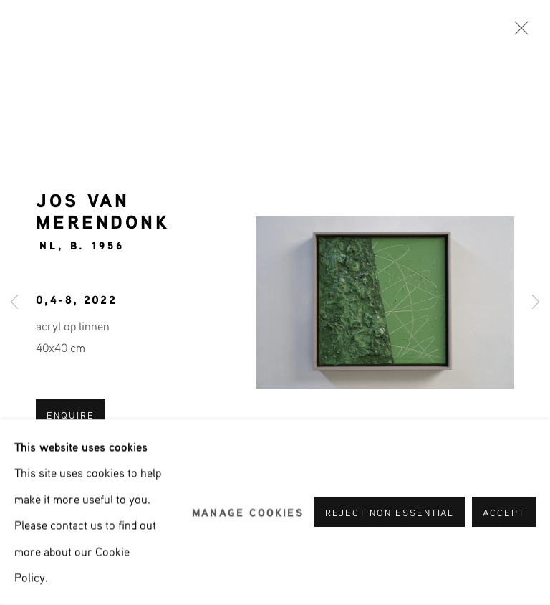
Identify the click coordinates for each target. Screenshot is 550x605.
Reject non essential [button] (390, 513)
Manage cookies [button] (248, 512)
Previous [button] (14, 303)
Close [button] (518, 32)
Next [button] (535, 303)
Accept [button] (504, 513)
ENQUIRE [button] (71, 415)
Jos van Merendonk (103, 210)
